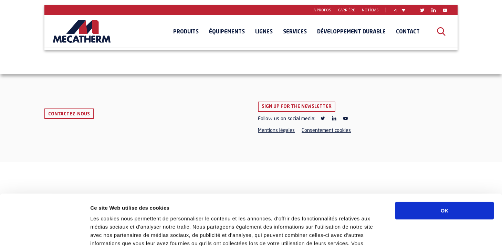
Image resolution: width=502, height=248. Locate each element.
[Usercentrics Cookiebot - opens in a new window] (44, 234)
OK (445, 165)
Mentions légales (276, 130)
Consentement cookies (326, 130)
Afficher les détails (379, 234)
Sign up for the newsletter (297, 106)
